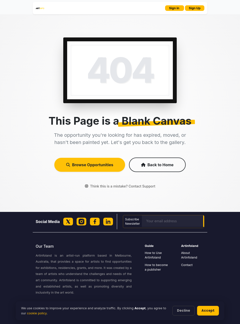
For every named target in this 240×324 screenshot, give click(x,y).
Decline (183, 310)
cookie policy (37, 313)
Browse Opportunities (89, 164)
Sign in (174, 8)
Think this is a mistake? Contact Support (120, 186)
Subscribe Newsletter (132, 221)
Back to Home (157, 164)
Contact (187, 265)
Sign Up (194, 8)
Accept (208, 310)
